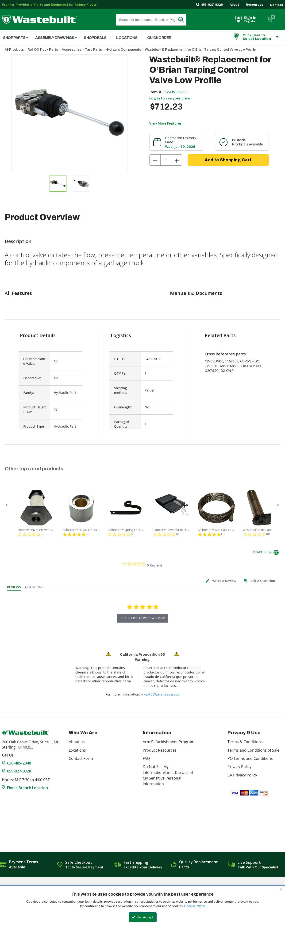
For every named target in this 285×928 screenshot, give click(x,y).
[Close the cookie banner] (281, 889)
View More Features (165, 123)
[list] (141, 388)
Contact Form (81, 758)
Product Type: (34, 426)
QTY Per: (120, 373)
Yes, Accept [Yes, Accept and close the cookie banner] (142, 917)
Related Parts (220, 335)
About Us (77, 741)
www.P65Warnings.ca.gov (160, 694)
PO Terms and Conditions (250, 758)
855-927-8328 (212, 4)
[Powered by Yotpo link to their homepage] (266, 553)
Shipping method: (120, 390)
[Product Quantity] (165, 160)
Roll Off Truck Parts (42, 49)
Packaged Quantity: (121, 424)
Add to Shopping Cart (228, 160)
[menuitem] (53, 37)
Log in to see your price (169, 98)
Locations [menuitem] (126, 38)
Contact (276, 5)
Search (184, 20)
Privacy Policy (239, 766)
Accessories (71, 49)
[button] (7, 505)
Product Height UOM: (35, 409)
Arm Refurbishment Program (168, 741)
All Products (14, 49)
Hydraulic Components (123, 49)
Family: (28, 392)
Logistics (121, 335)
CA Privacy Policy (242, 775)
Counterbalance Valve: (34, 361)
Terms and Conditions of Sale (253, 750)
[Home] (39, 20)
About (234, 4)
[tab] (221, 581)
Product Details (38, 335)
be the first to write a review (143, 618)
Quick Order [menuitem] (159, 38)
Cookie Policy (194, 906)
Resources (254, 4)
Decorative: (32, 378)
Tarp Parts (93, 49)
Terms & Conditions (245, 741)
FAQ (146, 758)
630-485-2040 (19, 763)
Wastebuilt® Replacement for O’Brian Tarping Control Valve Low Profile (200, 49)
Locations (77, 750)
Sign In (250, 18)
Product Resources (160, 750)
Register (250, 21)
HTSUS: (119, 359)
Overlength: (123, 407)
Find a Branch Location (27, 787)
